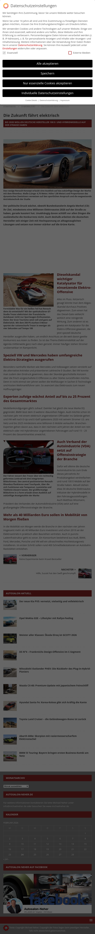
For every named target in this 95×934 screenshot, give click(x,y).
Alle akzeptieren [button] (47, 63)
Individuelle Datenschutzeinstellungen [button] (48, 93)
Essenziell (10, 52)
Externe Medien (79, 52)
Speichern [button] (47, 73)
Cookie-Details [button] (31, 100)
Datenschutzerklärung (30, 45)
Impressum (65, 100)
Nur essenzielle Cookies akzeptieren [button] (47, 83)
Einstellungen (10, 48)
